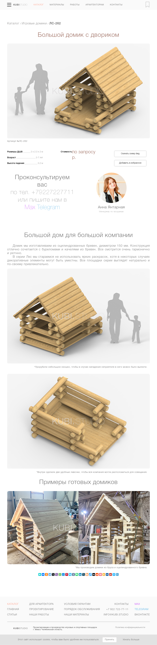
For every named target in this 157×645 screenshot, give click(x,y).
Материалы (57, 5)
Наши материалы (76, 615)
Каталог (39, 5)
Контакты (116, 5)
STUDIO (20, 629)
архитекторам (95, 5)
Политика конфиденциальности (130, 627)
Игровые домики (34, 23)
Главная (13, 609)
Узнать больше (131, 640)
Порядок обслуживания (82, 609)
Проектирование (41, 609)
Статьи (12, 615)
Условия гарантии (77, 604)
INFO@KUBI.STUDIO (116, 615)
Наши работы (39, 615)
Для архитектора (41, 604)
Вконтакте (142, 615)
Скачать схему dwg (130, 154)
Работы (75, 5)
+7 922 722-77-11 (117, 609)
